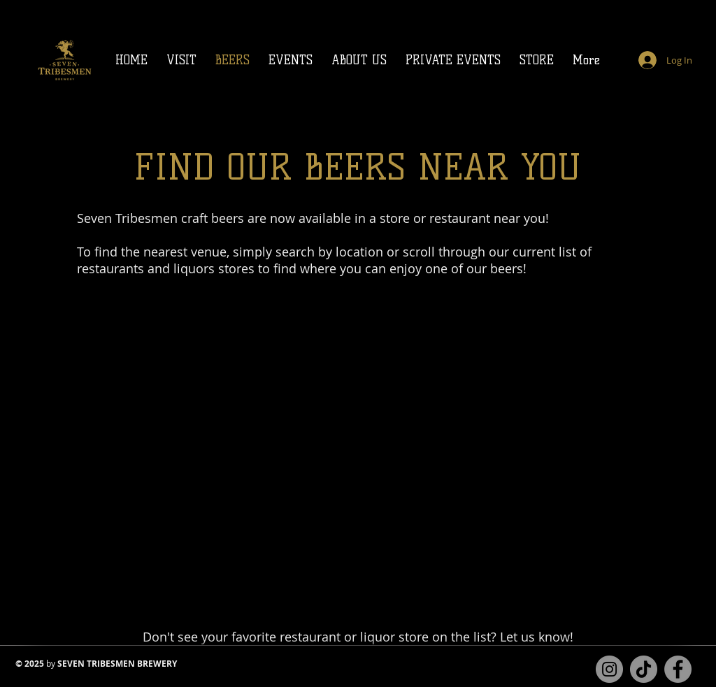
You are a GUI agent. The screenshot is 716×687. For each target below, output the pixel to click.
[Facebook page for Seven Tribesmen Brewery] (678, 669)
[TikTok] (643, 669)
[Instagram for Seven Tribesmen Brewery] (609, 669)
